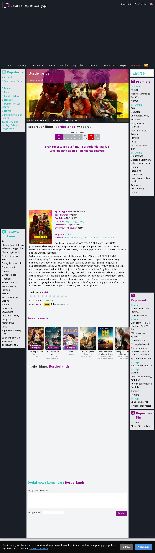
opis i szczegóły (55, 120)
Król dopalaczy (35, 351)
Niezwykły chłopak (140, 344)
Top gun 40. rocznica (141, 365)
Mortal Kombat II (139, 340)
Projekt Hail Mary (53, 352)
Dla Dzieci (93, 65)
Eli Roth (41, 80)
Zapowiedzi (37, 65)
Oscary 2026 (109, 65)
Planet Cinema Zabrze (142, 426)
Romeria (135, 394)
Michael (135, 89)
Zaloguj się (126, 4)
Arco (133, 107)
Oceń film (49, 300)
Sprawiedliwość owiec (142, 358)
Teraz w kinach (13, 234)
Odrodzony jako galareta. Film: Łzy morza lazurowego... (141, 351)
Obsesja (135, 390)
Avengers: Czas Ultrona (122, 352)
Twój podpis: (34, 512)
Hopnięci (8, 99)
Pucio (70, 351)
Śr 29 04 (66, 137)
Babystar (135, 111)
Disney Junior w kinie (12, 263)
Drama (134, 166)
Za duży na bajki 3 (11, 337)
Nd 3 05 (91, 137)
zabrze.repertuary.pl (29, 5)
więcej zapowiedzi (142, 405)
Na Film (64, 65)
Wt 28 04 (59, 137)
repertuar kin (40, 120)
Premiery (22, 65)
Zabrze (138, 73)
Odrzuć (126, 546)
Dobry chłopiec (9, 267)
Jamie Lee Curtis (91, 237)
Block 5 (134, 372)
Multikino (135, 422)
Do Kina (51, 65)
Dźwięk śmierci (9, 274)
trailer (66, 120)
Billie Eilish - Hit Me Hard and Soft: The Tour (140, 326)
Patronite (135, 65)
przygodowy (78, 221)
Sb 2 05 (85, 137)
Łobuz (134, 192)
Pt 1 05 (80, 137)
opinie (74, 120)
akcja (67, 221)
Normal (134, 100)
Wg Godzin (78, 65)
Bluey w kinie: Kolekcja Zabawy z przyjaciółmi (11, 125)
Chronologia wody (140, 115)
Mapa (123, 65)
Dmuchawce (137, 155)
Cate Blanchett (107, 237)
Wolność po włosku (140, 315)
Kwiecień (135, 119)
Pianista (135, 137)
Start (10, 65)
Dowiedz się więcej (39, 548)
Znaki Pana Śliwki (139, 401)
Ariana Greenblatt (72, 237)
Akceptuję (143, 546)
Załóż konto (140, 4)
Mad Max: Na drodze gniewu (105, 352)
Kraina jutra (88, 351)
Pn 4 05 (97, 137)
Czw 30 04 (73, 137)
